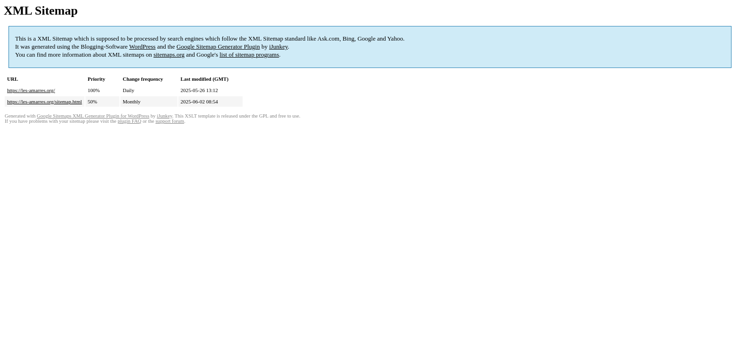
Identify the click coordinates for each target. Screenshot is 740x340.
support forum (169, 121)
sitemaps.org (169, 54)
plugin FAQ (129, 121)
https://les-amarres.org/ (31, 90)
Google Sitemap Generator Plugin (218, 46)
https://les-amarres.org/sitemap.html (44, 101)
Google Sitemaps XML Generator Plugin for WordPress (93, 116)
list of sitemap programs (249, 54)
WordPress (142, 46)
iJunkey (278, 46)
